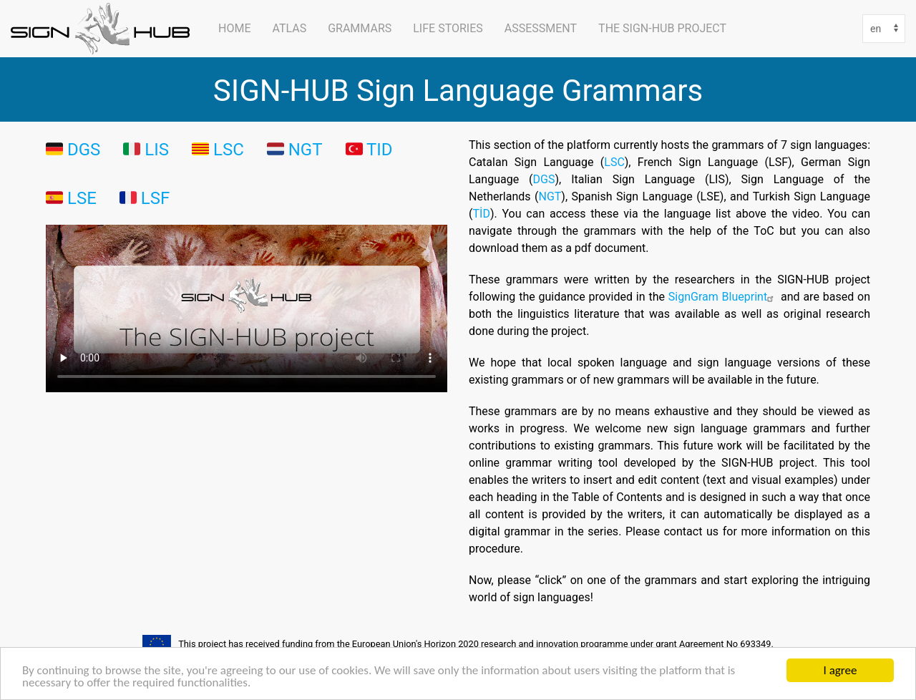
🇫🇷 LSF (145, 197)
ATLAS (289, 28)
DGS (544, 179)
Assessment (541, 28)
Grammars (359, 28)
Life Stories (448, 28)
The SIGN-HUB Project (662, 28)
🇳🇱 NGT (295, 148)
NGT (549, 196)
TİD (480, 213)
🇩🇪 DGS (73, 148)
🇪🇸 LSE (71, 197)
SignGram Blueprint (722, 296)
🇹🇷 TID (369, 148)
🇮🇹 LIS (146, 148)
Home (234, 28)
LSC (228, 148)
